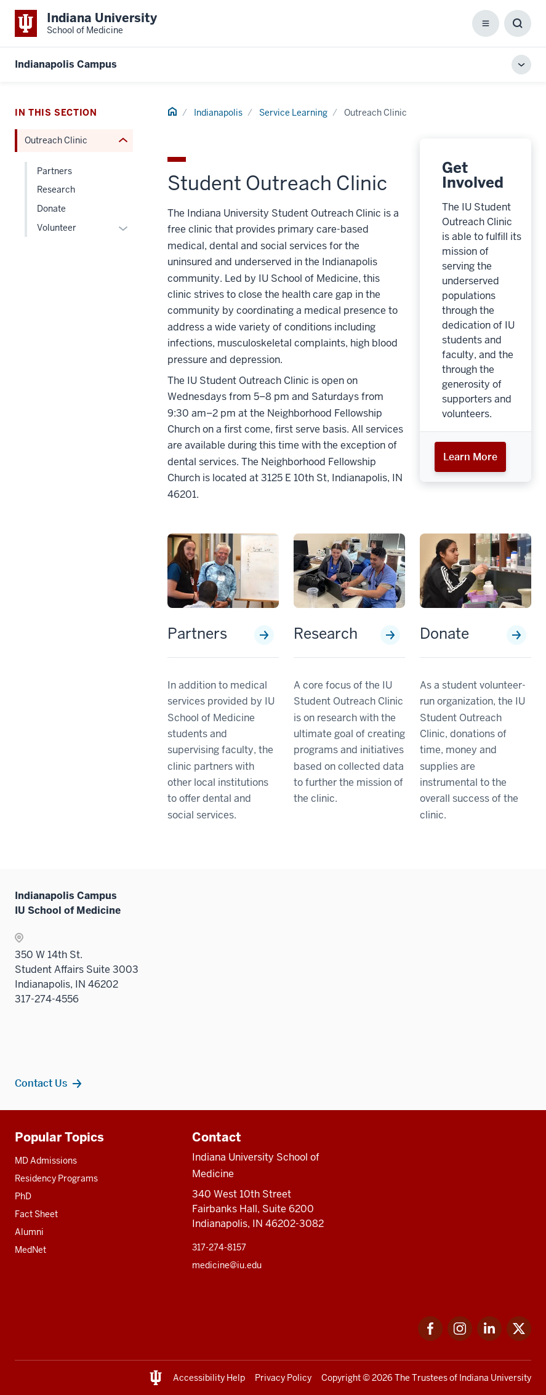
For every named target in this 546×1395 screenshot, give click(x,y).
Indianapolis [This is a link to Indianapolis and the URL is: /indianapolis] (218, 112)
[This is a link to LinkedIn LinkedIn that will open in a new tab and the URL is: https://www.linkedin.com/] (489, 1337)
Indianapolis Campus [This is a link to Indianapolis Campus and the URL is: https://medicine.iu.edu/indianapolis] (66, 64)
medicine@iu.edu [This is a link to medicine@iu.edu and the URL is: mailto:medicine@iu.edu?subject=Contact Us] (227, 1265)
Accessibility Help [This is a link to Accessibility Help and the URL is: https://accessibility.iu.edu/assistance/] (209, 1377)
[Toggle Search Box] (517, 23)
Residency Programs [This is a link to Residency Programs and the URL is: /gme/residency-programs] (56, 1178)
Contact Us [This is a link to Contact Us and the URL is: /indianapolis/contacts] (41, 1083)
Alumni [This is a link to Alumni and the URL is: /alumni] (29, 1231)
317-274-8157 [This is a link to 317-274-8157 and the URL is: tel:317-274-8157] (219, 1247)
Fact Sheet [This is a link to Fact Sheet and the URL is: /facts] (36, 1214)
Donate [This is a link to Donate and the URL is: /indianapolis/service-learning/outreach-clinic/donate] (444, 633)
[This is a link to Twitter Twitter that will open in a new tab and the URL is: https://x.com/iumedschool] (519, 1337)
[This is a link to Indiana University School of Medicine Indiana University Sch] (86, 23)
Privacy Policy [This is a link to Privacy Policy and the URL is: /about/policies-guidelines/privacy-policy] (283, 1377)
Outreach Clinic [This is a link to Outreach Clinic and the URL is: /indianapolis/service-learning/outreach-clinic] (56, 140)
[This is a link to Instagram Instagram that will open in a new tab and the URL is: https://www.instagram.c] (460, 1337)
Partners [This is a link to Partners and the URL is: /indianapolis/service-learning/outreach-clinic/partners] (197, 633)
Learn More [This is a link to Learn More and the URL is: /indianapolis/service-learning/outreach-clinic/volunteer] (470, 456)
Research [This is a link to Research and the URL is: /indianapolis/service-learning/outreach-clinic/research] (326, 633)
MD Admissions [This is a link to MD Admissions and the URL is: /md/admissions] (46, 1160)
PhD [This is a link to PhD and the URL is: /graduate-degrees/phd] (23, 1196)
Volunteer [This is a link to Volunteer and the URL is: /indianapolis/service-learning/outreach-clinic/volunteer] (56, 227)
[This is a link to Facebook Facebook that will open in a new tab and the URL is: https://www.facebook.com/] (430, 1337)
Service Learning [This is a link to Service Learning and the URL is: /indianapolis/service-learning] (293, 112)
